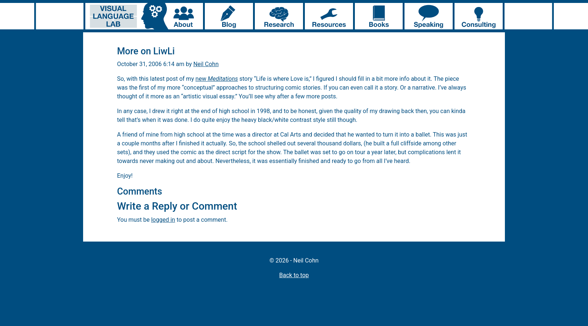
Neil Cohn (206, 64)
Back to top (294, 275)
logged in (163, 219)
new (217, 78)
